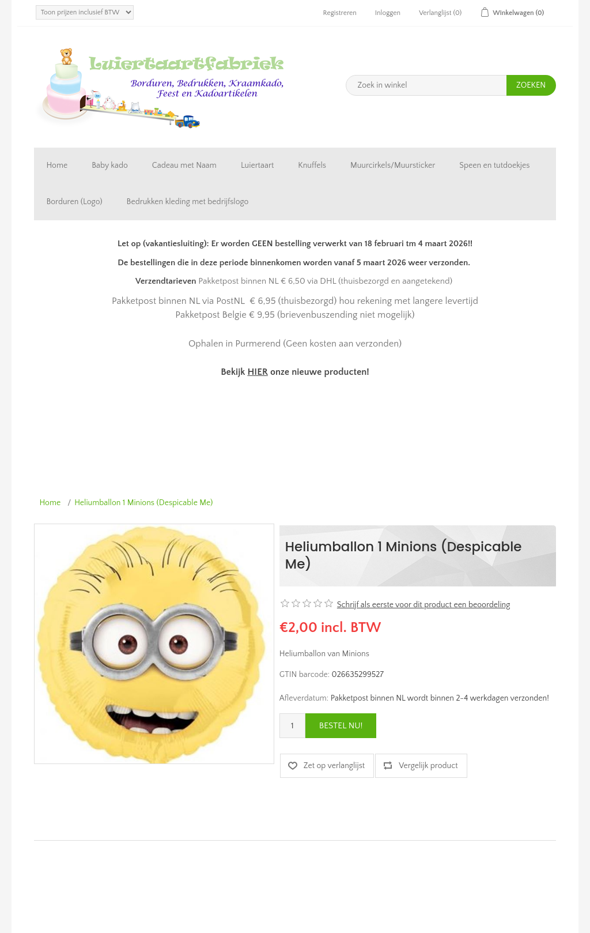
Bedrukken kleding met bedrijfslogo (188, 201)
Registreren (340, 13)
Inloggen (387, 13)
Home (56, 165)
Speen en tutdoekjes (494, 165)
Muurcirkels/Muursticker (392, 165)
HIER (257, 372)
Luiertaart (257, 165)
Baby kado (110, 165)
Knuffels (312, 165)
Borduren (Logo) (74, 201)
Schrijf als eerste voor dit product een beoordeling (423, 605)
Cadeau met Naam (184, 165)
